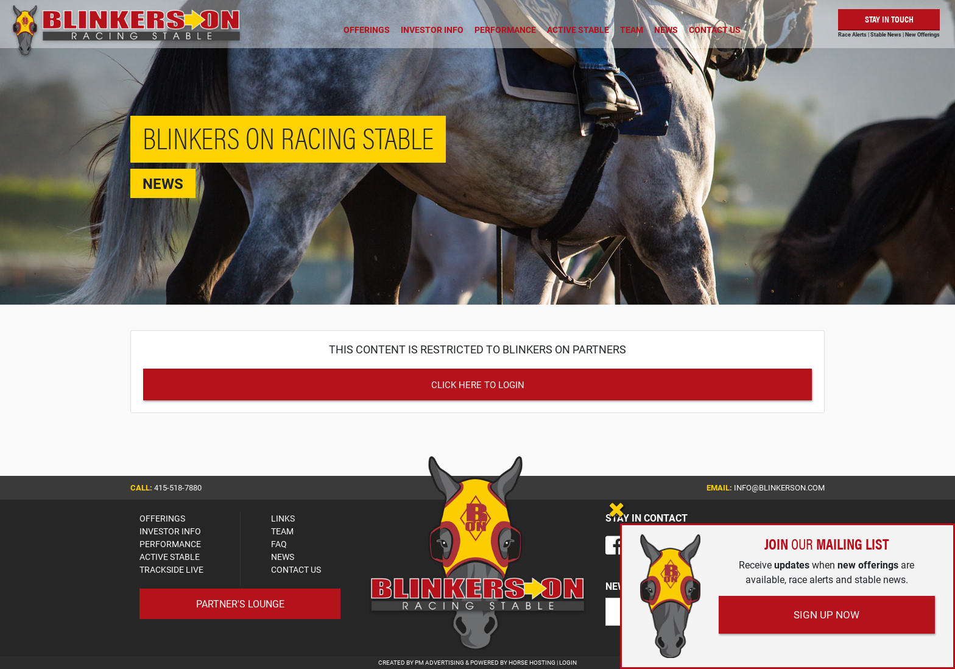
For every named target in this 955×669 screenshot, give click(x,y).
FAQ (279, 544)
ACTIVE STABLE (169, 556)
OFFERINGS (162, 518)
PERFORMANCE (170, 544)
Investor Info (432, 29)
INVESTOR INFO (170, 531)
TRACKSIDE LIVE (171, 569)
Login (568, 662)
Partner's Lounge (240, 603)
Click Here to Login (477, 384)
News (666, 29)
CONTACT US (296, 569)
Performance (505, 29)
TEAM (282, 531)
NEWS (282, 556)
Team (631, 29)
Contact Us (715, 29)
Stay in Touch (889, 18)
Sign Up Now (826, 614)
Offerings (367, 29)
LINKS (283, 518)
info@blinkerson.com (779, 487)
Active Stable (578, 29)
